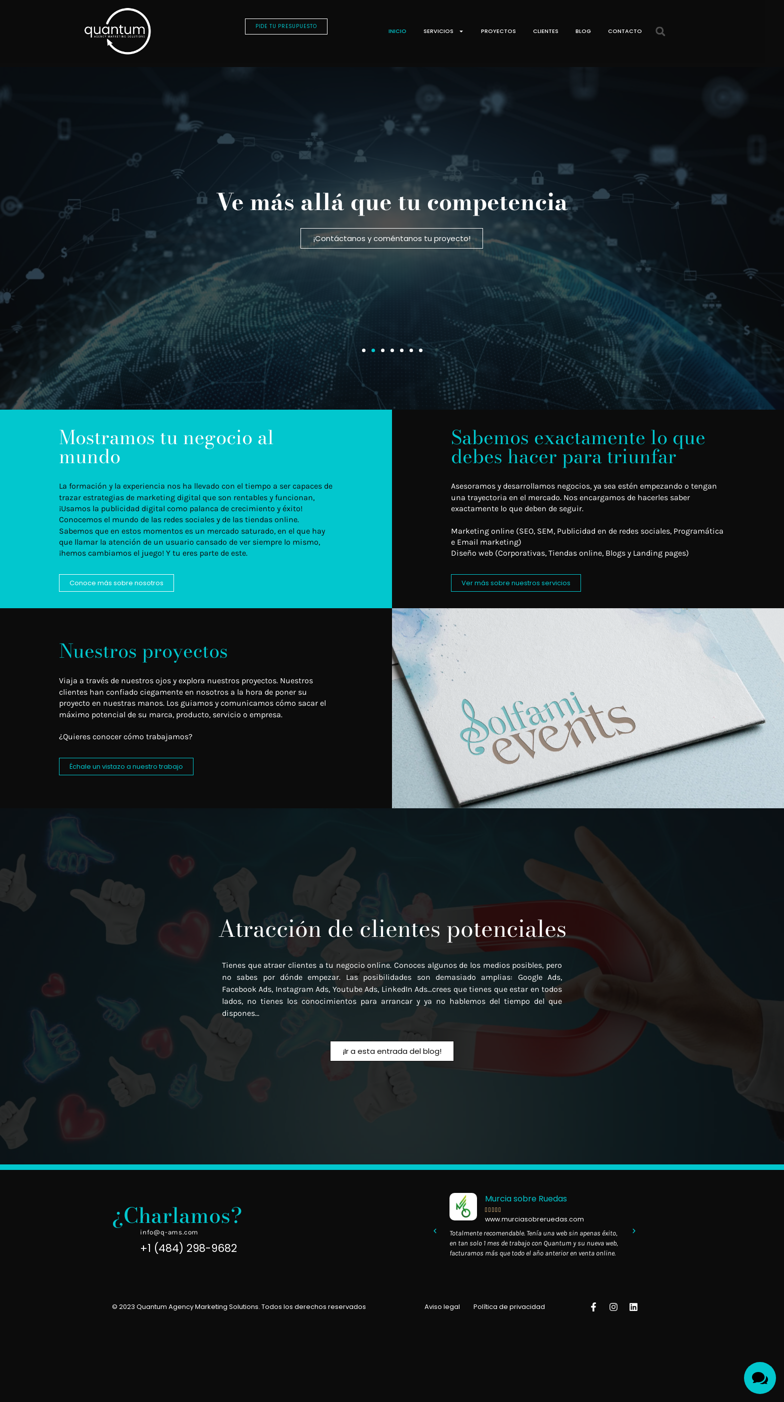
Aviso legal (442, 1315)
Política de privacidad (509, 1315)
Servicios (444, 31)
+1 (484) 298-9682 (188, 1257)
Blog (583, 31)
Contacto (625, 31)
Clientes (545, 31)
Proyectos (498, 31)
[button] (660, 31)
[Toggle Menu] (760, 1378)
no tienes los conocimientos (301, 1008)
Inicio (397, 31)
